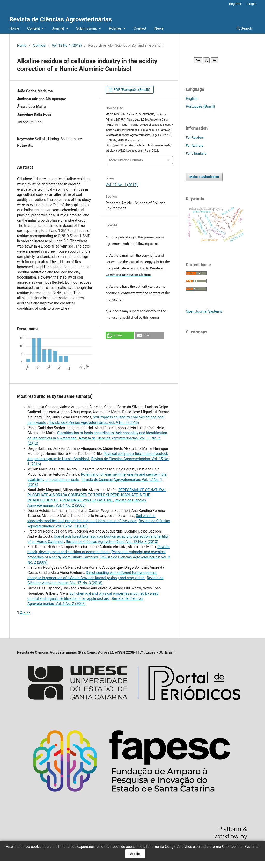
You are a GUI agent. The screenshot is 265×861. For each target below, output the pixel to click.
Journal (58, 28)
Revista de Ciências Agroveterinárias (60, 19)
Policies (115, 28)
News (159, 28)
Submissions (87, 28)
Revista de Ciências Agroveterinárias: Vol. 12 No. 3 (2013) (112, 542)
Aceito (135, 854)
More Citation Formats (126, 160)
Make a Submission (204, 177)
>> (28, 612)
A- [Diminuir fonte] (214, 60)
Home (14, 28)
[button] (120, 335)
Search (244, 28)
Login (251, 4)
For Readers (195, 137)
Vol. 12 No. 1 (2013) (67, 45)
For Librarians (196, 153)
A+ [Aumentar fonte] (198, 60)
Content (34, 28)
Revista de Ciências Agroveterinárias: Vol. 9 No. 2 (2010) (93, 423)
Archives (39, 45)
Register (235, 4)
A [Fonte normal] (206, 60)
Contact (140, 28)
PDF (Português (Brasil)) (131, 90)
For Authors (194, 145)
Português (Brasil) (200, 106)
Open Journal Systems (204, 311)
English (191, 98)
